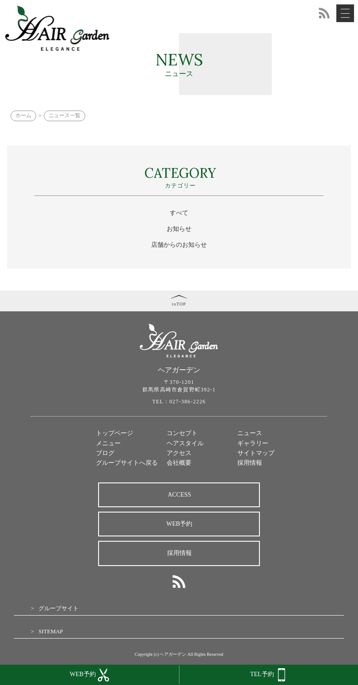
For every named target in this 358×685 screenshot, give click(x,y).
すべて (179, 213)
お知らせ (179, 229)
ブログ (105, 453)
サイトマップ (255, 453)
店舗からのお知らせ (179, 244)
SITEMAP (50, 631)
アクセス (179, 453)
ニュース (249, 433)
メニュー (108, 443)
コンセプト (182, 433)
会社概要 (179, 462)
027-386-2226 (187, 401)
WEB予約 (179, 523)
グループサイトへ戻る (127, 462)
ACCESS (179, 494)
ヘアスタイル (185, 443)
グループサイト (58, 608)
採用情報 (249, 462)
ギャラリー (252, 443)
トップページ (114, 433)
